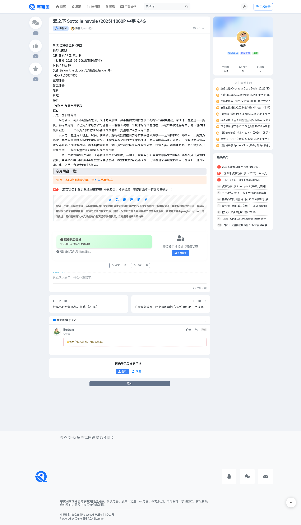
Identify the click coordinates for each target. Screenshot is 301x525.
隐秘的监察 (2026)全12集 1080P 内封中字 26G (246, 101)
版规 (110, 6)
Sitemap (99, 518)
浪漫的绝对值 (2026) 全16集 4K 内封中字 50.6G (247, 107)
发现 (76, 6)
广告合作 (74, 515)
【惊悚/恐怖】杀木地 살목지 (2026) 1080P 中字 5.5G (250, 132)
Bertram (68, 368)
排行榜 (93, 6)
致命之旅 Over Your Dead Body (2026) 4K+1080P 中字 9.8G (254, 88)
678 (225, 71)
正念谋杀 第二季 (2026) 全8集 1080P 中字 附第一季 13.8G (254, 126)
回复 (97, 219)
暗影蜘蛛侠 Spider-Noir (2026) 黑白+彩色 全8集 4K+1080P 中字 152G (260, 145)
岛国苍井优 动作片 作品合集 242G (241, 167)
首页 (61, 6)
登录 (122, 410)
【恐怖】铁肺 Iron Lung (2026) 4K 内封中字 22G (248, 113)
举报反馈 (199, 327)
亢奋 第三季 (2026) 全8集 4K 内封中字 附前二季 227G (250, 94)
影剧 (77, 28)
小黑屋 (64, 515)
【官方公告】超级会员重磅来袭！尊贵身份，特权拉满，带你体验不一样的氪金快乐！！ (117, 228)
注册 (136, 410)
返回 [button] (129, 422)
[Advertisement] (243, 295)
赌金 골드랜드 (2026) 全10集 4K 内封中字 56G (246, 139)
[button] (74, 359)
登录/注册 (263, 6)
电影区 (61, 28)
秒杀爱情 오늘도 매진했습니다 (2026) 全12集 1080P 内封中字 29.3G (258, 120)
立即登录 (181, 292)
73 (242, 71)
